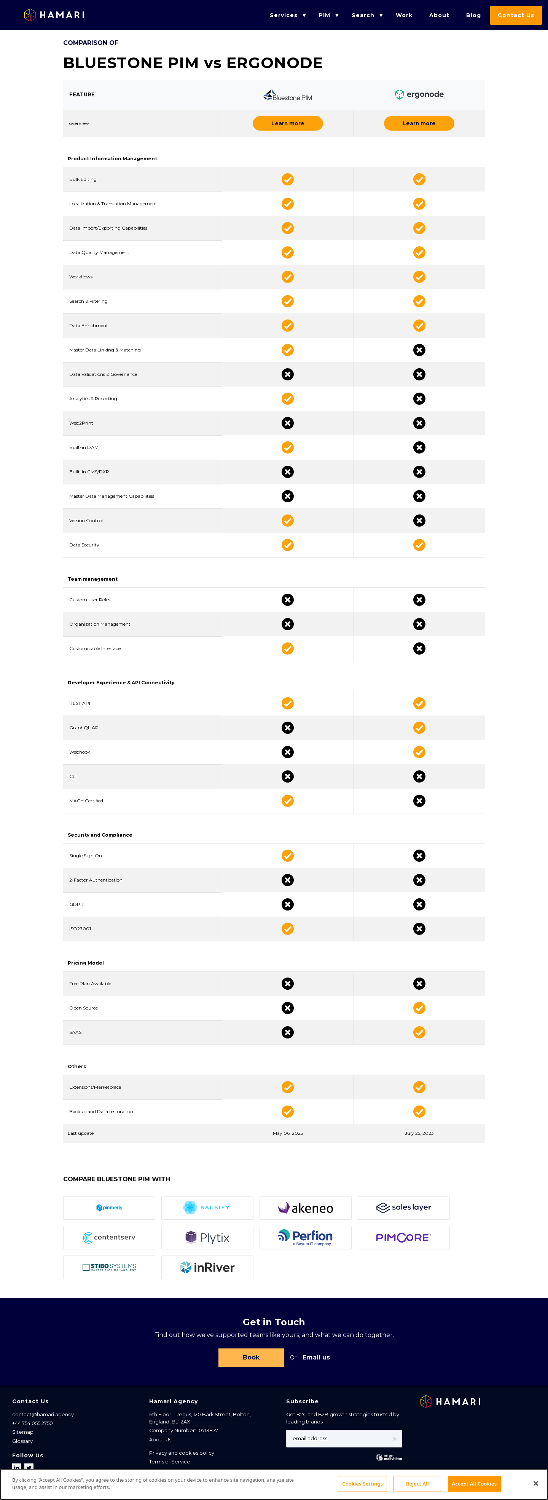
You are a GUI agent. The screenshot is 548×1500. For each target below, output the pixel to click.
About (439, 15)
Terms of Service (169, 1463)
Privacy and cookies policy (181, 1454)
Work (404, 15)
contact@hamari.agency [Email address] (43, 1416)
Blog (473, 15)
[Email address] (344, 1440)
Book (251, 1358)
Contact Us (516, 15)
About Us (160, 1441)
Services (284, 15)
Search (363, 15)
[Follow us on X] (29, 1469)
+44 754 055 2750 (32, 1425)
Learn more (287, 123)
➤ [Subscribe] (395, 1440)
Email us (316, 1358)
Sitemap (22, 1433)
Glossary (22, 1443)
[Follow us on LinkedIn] (17, 1469)
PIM (324, 15)
